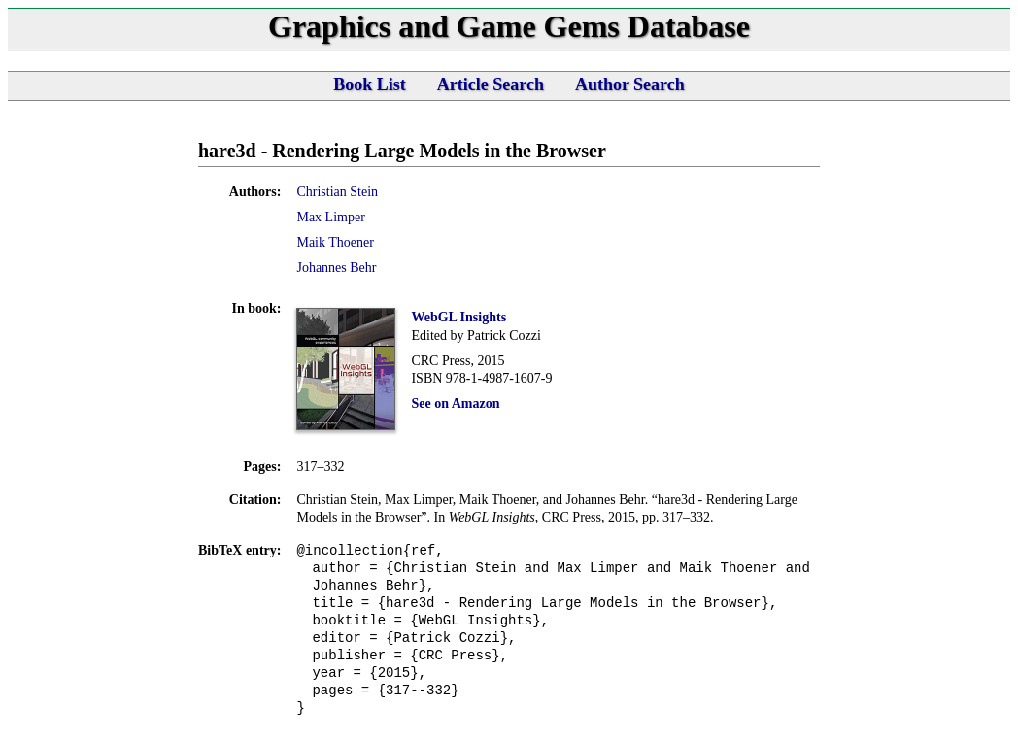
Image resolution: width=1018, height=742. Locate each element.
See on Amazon (455, 403)
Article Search (490, 84)
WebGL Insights (458, 317)
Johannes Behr (336, 267)
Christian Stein (337, 192)
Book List (369, 84)
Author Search (630, 84)
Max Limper (330, 217)
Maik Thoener (334, 242)
